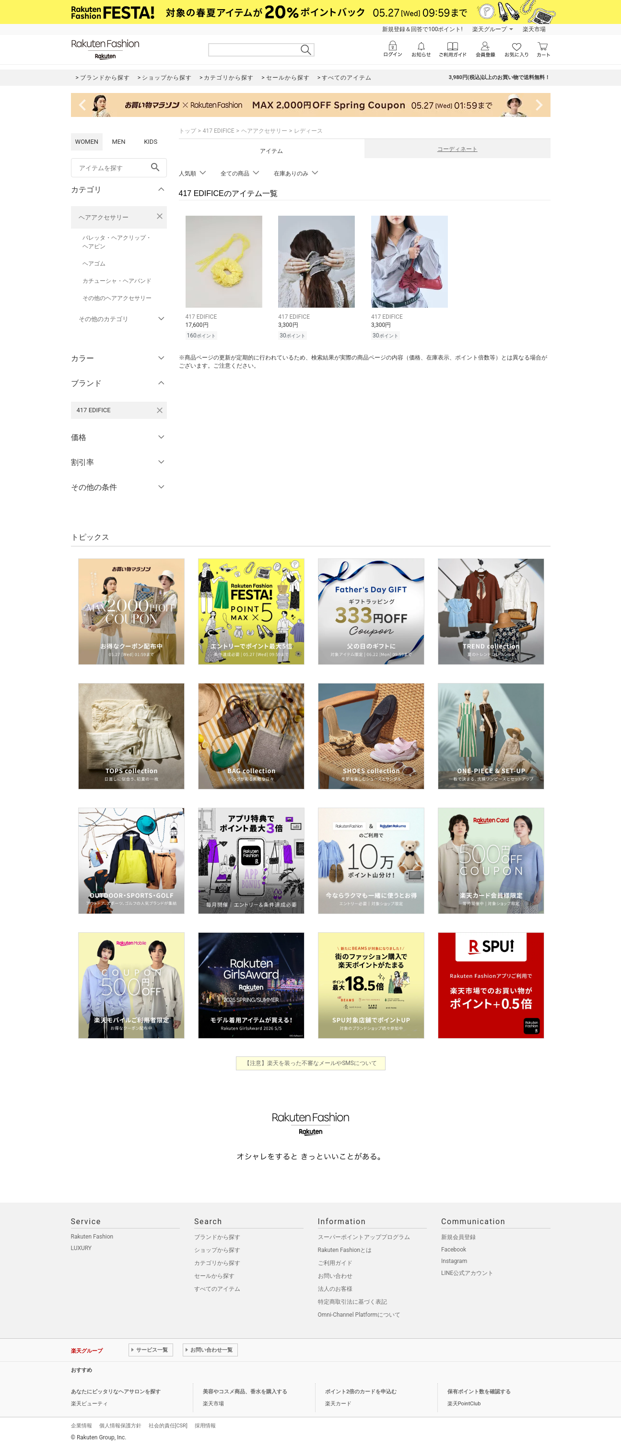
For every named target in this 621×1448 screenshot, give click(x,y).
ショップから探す (217, 1250)
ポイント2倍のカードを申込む (361, 1392)
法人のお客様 (335, 1289)
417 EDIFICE (218, 130)
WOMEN (87, 141)
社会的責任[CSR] (168, 1426)
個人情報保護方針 (120, 1426)
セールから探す (214, 1276)
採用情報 (205, 1426)
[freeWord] (119, 167)
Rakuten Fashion (92, 1236)
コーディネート (457, 149)
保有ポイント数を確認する (479, 1392)
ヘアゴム (93, 263)
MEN (118, 141)
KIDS (150, 141)
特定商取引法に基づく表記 (352, 1301)
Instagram (454, 1261)
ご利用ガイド (335, 1263)
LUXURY (81, 1248)
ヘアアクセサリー (104, 217)
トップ (187, 130)
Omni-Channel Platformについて (359, 1314)
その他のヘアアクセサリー (117, 298)
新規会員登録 (458, 1237)
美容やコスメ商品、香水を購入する (245, 1392)
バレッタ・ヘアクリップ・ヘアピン (117, 242)
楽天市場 (534, 29)
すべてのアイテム (217, 1289)
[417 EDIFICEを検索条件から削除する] (159, 410)
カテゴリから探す (217, 1263)
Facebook (453, 1249)
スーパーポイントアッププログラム (364, 1237)
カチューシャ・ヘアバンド (117, 281)
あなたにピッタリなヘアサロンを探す (116, 1392)
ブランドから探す (217, 1237)
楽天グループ (489, 29)
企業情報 (81, 1426)
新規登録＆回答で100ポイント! (422, 29)
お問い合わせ (335, 1276)
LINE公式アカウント (467, 1273)
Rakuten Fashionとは (345, 1250)
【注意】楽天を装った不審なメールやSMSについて (310, 1063)
